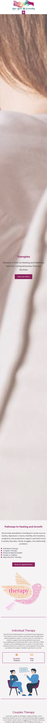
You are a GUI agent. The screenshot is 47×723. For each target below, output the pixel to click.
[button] (23, 276)
